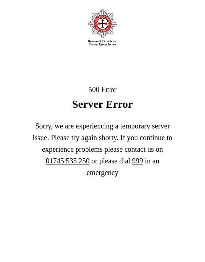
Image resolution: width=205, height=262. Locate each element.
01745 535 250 (67, 161)
